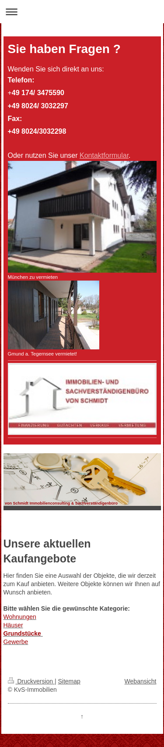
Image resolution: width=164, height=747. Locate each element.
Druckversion (31, 681)
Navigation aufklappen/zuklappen (82, 11)
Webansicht (141, 681)
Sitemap (69, 681)
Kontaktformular (104, 155)
